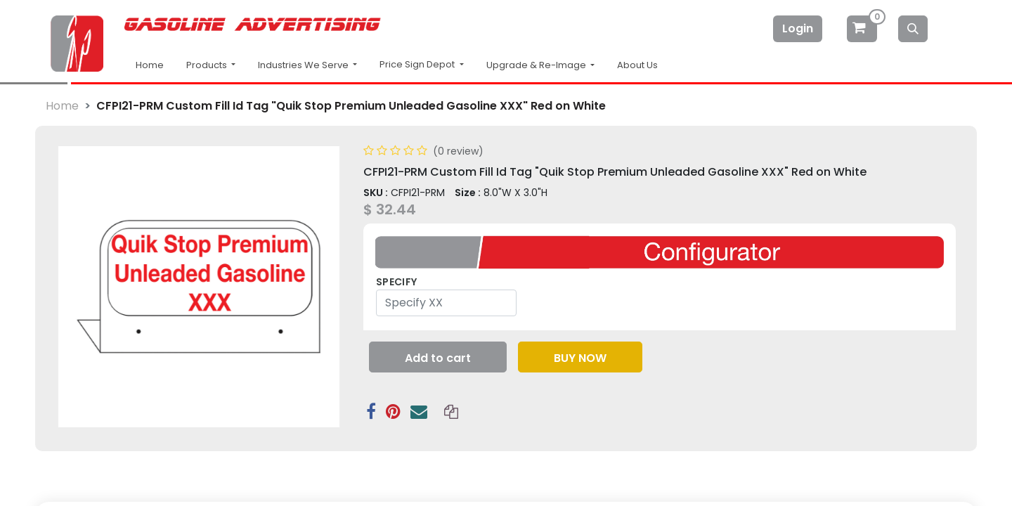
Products (207, 65)
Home (150, 65)
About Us (637, 65)
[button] (438, 322)
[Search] (913, 28)
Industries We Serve (304, 65)
